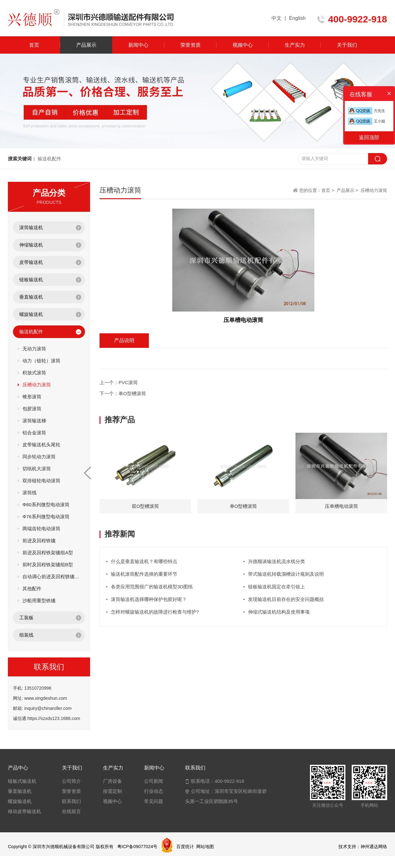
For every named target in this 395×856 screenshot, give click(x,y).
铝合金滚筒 (34, 432)
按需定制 (112, 791)
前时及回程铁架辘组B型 (47, 564)
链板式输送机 (22, 781)
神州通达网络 (374, 846)
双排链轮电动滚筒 (41, 480)
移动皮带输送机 (24, 811)
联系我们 (71, 801)
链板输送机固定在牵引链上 (276, 586)
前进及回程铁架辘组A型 (47, 552)
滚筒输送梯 (34, 420)
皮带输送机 (31, 262)
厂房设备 (112, 781)
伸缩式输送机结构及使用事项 (279, 612)
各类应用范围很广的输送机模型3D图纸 (152, 586)
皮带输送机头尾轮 (41, 444)
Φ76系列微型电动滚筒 (46, 516)
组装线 (26, 635)
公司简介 (71, 781)
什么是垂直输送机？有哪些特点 (144, 561)
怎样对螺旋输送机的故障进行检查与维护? (155, 612)
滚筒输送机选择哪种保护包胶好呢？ (149, 599)
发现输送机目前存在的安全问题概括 (286, 599)
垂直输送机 (31, 297)
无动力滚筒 (34, 348)
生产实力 (295, 45)
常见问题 (153, 801)
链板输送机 (31, 279)
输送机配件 (31, 331)
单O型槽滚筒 (132, 393)
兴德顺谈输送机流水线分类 (276, 561)
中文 (276, 18)
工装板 (26, 617)
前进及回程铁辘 (39, 540)
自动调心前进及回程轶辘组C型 (51, 576)
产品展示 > (347, 190)
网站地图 (205, 846)
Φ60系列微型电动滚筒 (46, 504)
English (297, 18)
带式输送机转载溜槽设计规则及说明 (286, 574)
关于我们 (347, 45)
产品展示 (86, 45)
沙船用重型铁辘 (39, 600)
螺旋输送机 (31, 314)
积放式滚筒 (34, 372)
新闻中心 (138, 45)
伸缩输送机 (31, 244)
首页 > (328, 190)
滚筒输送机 (31, 227)
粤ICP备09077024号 (137, 846)
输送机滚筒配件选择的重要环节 (144, 574)
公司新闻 (153, 781)
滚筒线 (29, 492)
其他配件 (31, 588)
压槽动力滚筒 (36, 384)
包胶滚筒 (31, 408)
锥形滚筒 (31, 396)
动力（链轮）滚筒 (41, 360)
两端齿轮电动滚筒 (41, 528)
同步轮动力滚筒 (39, 456)
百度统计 (185, 846)
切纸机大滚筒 (36, 468)
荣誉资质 (190, 45)
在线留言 (71, 811)
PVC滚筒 (128, 382)
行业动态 (153, 791)
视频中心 (243, 45)
